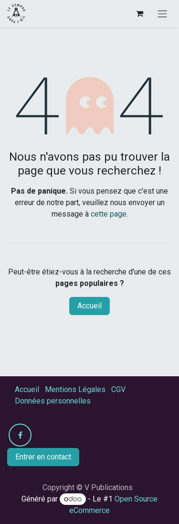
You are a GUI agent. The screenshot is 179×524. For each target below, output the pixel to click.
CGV (118, 389)
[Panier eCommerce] (139, 13)
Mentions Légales (75, 389)
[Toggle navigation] (162, 13)
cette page (108, 213)
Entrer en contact (43, 456)
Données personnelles (53, 400)
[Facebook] (20, 435)
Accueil (89, 305)
